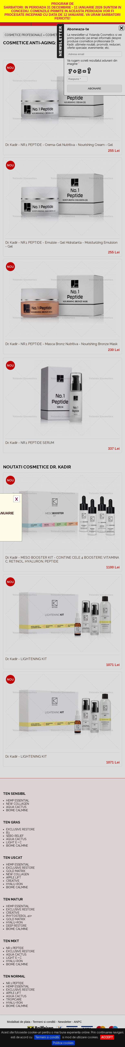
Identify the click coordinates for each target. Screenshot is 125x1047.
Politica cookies (63, 1043)
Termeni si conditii (47, 1037)
